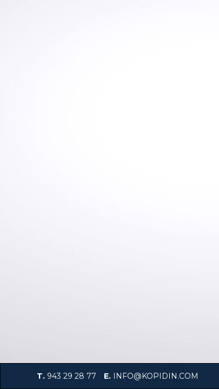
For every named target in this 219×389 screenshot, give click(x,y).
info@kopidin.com (155, 376)
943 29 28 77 (71, 376)
